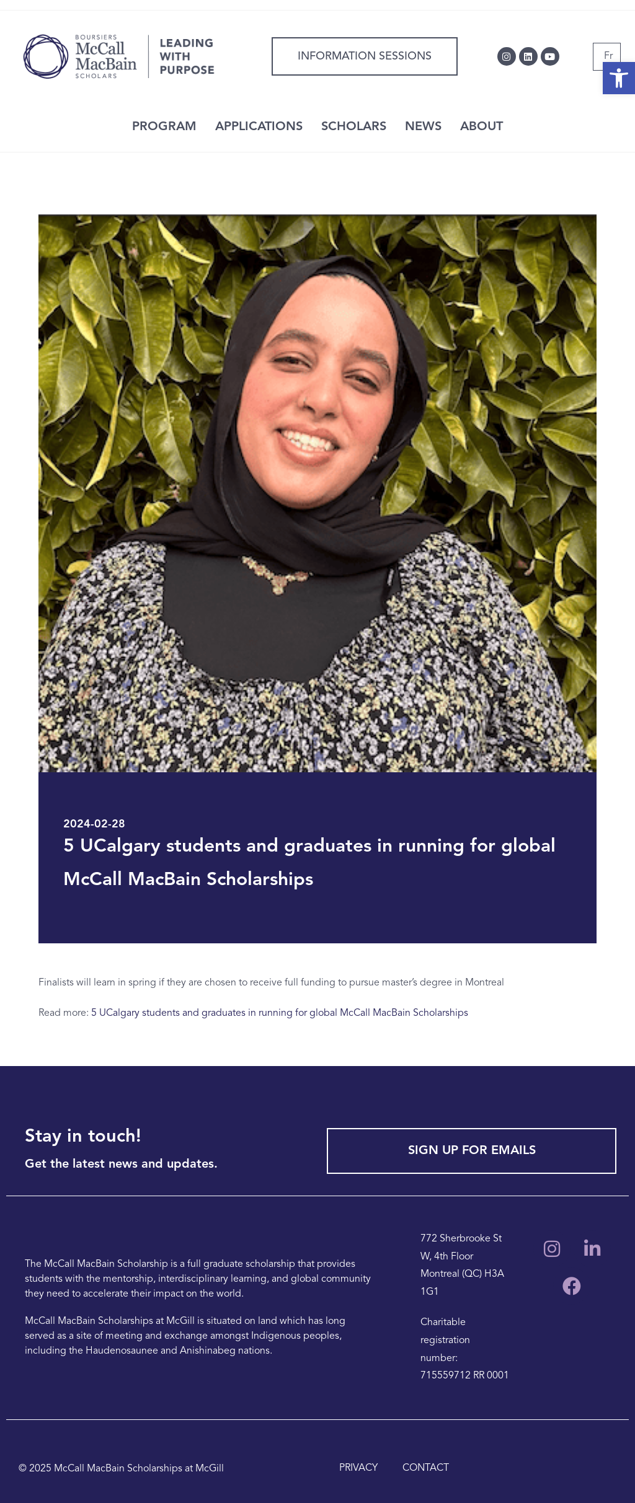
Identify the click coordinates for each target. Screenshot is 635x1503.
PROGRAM (164, 127)
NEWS (423, 127)
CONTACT (425, 1468)
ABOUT (481, 127)
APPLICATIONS (259, 127)
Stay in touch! (83, 1137)
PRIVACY (358, 1468)
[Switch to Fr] (608, 56)
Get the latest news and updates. (121, 1164)
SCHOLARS (353, 127)
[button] (619, 78)
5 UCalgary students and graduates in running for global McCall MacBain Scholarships (279, 1013)
